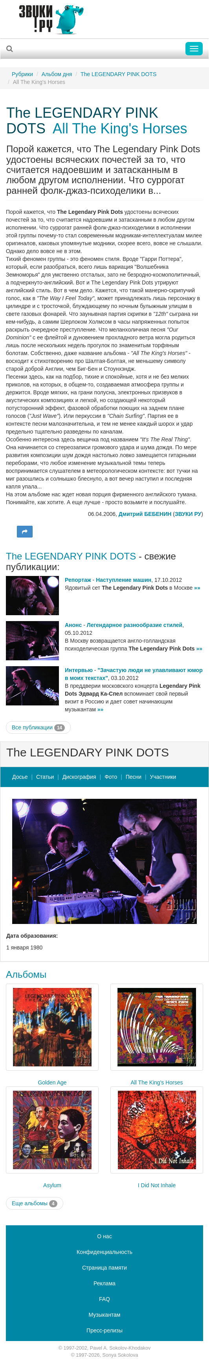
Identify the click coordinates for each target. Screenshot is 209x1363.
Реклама (105, 1283)
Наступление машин (123, 580)
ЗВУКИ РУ (188, 514)
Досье (20, 777)
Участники (163, 777)
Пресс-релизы (104, 1330)
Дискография (79, 777)
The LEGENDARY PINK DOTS (118, 74)
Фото (110, 777)
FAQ (104, 1299)
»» (197, 588)
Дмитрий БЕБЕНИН (145, 514)
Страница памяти (104, 1268)
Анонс (73, 625)
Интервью (79, 670)
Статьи (45, 777)
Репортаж (78, 580)
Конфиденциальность (104, 1252)
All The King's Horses (120, 128)
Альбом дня (57, 74)
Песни (133, 777)
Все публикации (38, 727)
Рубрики (22, 74)
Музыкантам (105, 1315)
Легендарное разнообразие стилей (134, 625)
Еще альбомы (34, 1203)
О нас (104, 1236)
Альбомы (26, 974)
